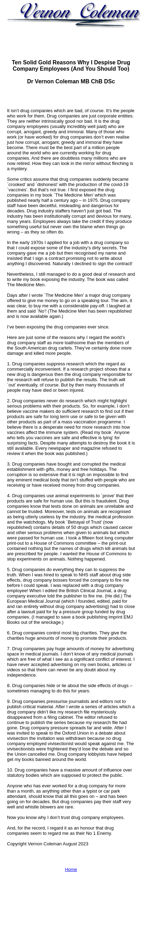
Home (71, 869)
